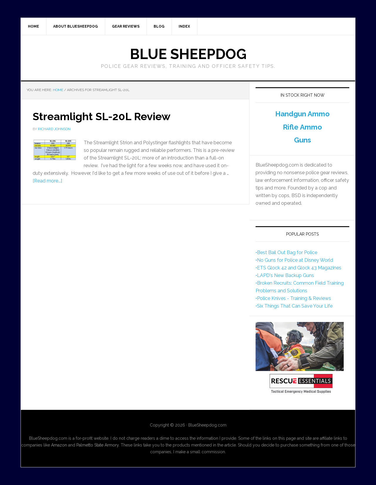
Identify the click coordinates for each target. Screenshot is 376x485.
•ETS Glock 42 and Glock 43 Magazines (298, 268)
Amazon (59, 445)
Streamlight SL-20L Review (101, 116)
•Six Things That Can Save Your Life (294, 306)
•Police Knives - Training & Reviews (293, 298)
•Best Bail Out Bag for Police (286, 252)
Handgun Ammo (302, 114)
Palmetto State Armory (97, 445)
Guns (302, 140)
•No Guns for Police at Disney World (294, 260)
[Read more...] (47, 181)
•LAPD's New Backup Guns (285, 275)
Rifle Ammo (302, 127)
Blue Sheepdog (188, 54)
